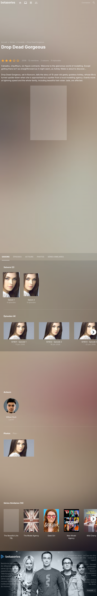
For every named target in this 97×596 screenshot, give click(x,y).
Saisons (5, 257)
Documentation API (75, 558)
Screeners (91, 569)
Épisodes (17, 257)
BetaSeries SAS (74, 569)
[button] (11, 409)
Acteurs (29, 257)
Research (93, 571)
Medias (83, 569)
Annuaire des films (89, 556)
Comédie (21, 42)
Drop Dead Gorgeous (35, 42)
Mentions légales (70, 564)
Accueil (4, 42)
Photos (40, 257)
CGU (86, 564)
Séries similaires (56, 257)
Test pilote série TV (75, 573)
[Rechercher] (94, 2)
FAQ (84, 558)
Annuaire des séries (75, 556)
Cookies (80, 564)
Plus (15, 433)
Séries (12, 42)
